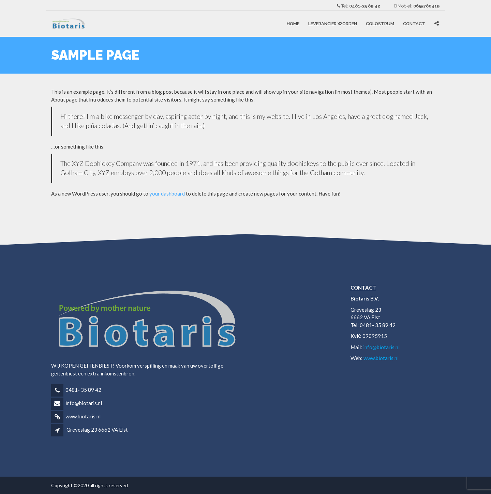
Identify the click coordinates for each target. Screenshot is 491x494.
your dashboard (167, 193)
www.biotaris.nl (83, 416)
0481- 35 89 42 (83, 390)
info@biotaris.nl (83, 403)
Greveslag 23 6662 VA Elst (97, 430)
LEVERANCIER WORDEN (332, 23)
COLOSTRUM (380, 23)
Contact (414, 23)
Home (293, 23)
